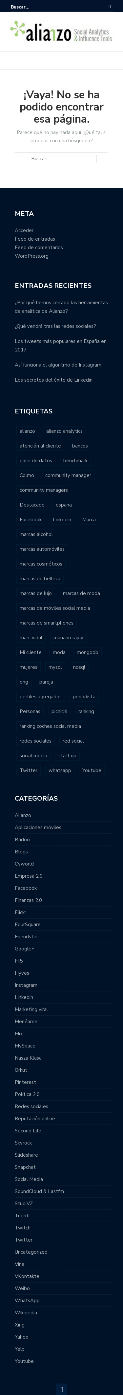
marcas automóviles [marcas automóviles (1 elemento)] (42, 549)
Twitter (23, 1240)
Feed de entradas (35, 239)
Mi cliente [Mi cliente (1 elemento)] (31, 652)
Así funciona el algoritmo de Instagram (58, 365)
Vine (20, 1264)
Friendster (26, 936)
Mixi (19, 1033)
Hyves (22, 973)
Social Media (29, 1179)
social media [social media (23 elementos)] (33, 755)
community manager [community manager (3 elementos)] (68, 475)
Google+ (24, 949)
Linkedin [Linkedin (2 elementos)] (62, 519)
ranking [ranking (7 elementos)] (86, 711)
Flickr (20, 912)
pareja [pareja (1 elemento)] (46, 682)
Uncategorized (31, 1252)
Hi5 (19, 961)
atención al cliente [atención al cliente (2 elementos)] (40, 446)
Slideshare (26, 1155)
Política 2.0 (27, 1094)
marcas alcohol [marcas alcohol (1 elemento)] (36, 534)
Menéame (26, 1021)
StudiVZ (24, 1203)
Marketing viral (31, 1009)
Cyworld (24, 864)
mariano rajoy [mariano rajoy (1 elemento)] (68, 637)
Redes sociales (31, 1106)
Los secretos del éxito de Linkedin (53, 380)
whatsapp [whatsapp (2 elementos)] (60, 770)
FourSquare (28, 924)
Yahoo (22, 1337)
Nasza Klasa (28, 1058)
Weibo (22, 1288)
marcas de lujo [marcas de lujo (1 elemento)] (36, 593)
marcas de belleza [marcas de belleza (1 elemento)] (40, 578)
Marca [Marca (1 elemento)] (89, 519)
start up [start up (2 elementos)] (67, 755)
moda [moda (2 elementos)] (59, 652)
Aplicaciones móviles (38, 827)
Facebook (26, 888)
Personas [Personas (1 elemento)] (30, 711)
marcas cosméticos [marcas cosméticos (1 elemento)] (41, 564)
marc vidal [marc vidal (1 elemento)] (31, 637)
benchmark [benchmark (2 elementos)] (75, 460)
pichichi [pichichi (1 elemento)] (59, 711)
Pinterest (25, 1082)
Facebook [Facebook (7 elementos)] (31, 519)
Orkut (21, 1070)
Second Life (28, 1130)
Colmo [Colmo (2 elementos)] (27, 475)
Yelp (20, 1349)
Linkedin (24, 997)
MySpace (25, 1046)
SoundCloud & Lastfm (39, 1191)
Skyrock (23, 1143)
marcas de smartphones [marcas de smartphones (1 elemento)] (46, 623)
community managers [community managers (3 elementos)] (44, 490)
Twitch (23, 1228)
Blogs (21, 851)
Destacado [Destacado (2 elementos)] (32, 505)
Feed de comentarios (39, 247)
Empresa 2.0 (29, 876)
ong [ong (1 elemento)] (24, 682)
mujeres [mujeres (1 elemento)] (28, 667)
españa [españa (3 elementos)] (64, 505)
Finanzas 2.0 (28, 900)
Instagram (26, 985)
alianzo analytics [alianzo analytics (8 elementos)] (64, 431)
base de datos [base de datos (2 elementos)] (36, 460)
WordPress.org (32, 256)
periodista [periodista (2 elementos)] (84, 696)
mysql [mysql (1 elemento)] (55, 667)
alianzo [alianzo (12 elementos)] (27, 431)
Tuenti (22, 1215)
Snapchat (25, 1167)
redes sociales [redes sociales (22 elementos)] (35, 741)
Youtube (24, 1361)
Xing (20, 1325)
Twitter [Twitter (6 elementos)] (28, 770)
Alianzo (23, 815)
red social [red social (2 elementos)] (73, 741)
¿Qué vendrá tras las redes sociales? (55, 326)
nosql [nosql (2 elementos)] (79, 667)
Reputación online (35, 1118)
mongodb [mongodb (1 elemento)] (87, 652)
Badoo (22, 839)
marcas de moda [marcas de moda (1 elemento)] (81, 593)
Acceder (24, 230)
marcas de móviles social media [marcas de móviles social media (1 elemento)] (55, 608)
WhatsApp (27, 1300)
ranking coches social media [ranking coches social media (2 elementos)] (50, 726)
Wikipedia (26, 1312)
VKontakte (27, 1276)
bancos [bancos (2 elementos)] (80, 446)
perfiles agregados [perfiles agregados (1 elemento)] (41, 696)
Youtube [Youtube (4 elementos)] (91, 770)
